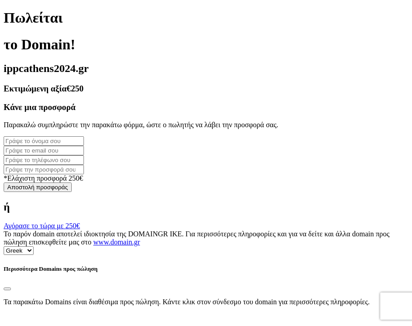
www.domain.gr (116, 242)
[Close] (7, 289)
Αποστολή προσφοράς (37, 187)
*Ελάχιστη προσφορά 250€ (43, 178)
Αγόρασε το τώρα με (42, 226)
